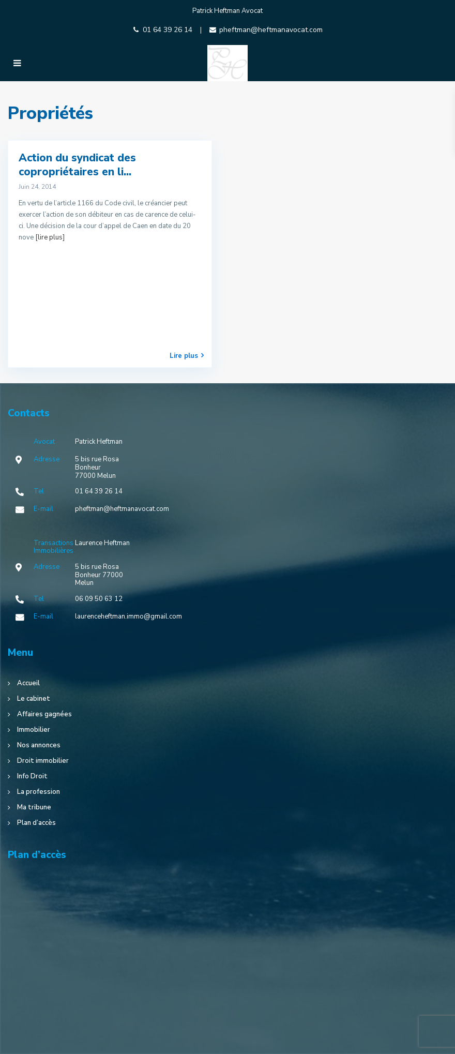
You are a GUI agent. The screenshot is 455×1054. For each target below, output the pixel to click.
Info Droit (32, 776)
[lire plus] (50, 237)
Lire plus (187, 355)
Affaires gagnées (44, 714)
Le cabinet (33, 698)
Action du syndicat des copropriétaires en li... (77, 164)
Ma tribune (34, 807)
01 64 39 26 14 (167, 30)
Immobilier (33, 729)
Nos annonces (38, 745)
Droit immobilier (43, 760)
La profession (38, 791)
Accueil (28, 683)
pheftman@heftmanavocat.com (271, 30)
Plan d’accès (36, 822)
